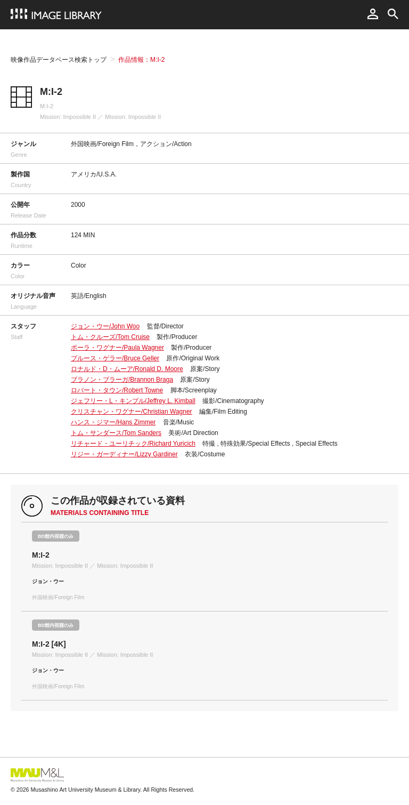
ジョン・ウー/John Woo (105, 326)
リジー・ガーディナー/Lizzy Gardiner (124, 454)
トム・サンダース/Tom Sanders (116, 433)
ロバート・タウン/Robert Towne (117, 390)
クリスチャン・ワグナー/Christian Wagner (131, 411)
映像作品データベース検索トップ (59, 59)
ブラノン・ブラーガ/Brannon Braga (122, 379)
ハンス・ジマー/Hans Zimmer (113, 422)
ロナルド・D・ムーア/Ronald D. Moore (127, 369)
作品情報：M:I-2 (141, 59)
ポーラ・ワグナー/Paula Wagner (117, 347)
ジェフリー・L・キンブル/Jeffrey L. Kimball (133, 401)
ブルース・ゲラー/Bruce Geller (115, 358)
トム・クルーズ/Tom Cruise (110, 337)
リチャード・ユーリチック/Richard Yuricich (133, 443)
